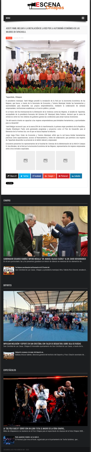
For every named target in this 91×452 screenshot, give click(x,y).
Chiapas (9, 38)
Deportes (7, 285)
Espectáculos (9, 370)
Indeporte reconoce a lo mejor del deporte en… (29, 352)
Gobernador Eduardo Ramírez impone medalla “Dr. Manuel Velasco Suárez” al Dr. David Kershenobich (44, 258)
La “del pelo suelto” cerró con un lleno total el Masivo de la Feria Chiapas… (34, 428)
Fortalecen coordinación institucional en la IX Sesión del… (32, 267)
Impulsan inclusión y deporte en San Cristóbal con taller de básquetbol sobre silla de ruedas (42, 343)
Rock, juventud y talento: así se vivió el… (27, 437)
